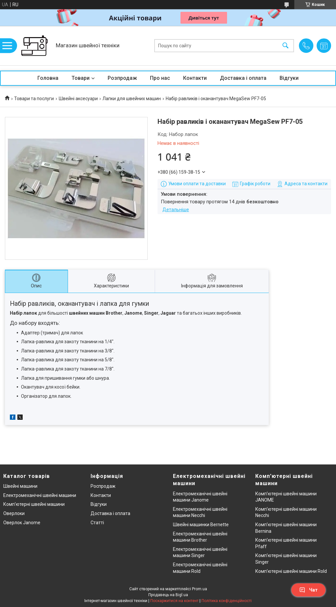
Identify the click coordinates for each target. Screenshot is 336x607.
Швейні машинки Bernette (201, 524)
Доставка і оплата (243, 78)
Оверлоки (14, 513)
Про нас (160, 78)
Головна (47, 78)
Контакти (195, 78)
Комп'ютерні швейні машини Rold (291, 571)
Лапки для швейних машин (131, 98)
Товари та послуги (34, 98)
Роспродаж (103, 486)
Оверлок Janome (21, 522)
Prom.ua (199, 589)
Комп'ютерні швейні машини (34, 504)
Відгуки (289, 78)
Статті (97, 522)
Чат (308, 590)
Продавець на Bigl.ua (168, 595)
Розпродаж (122, 78)
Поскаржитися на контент (174, 600)
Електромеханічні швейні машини (39, 495)
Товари (81, 78)
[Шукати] (285, 46)
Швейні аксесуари (78, 98)
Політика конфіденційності (226, 600)
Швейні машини (20, 486)
